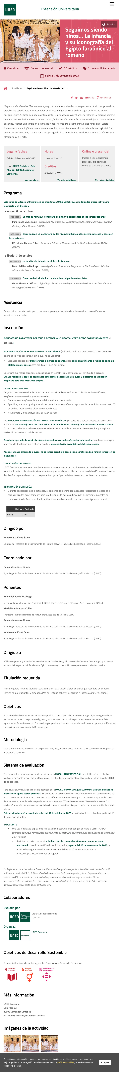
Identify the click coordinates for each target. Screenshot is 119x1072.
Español (111, 24)
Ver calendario (32, 180)
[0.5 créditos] (68, 69)
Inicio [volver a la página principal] (5, 88)
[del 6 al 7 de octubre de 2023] (59, 76)
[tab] (59, 9)
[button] (72, 97)
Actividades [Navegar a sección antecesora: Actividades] (17, 88)
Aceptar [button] (105, 1062)
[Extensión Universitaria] (99, 69)
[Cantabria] (11, 69)
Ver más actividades (66, 180)
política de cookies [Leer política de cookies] (65, 1062)
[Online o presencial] (38, 69)
